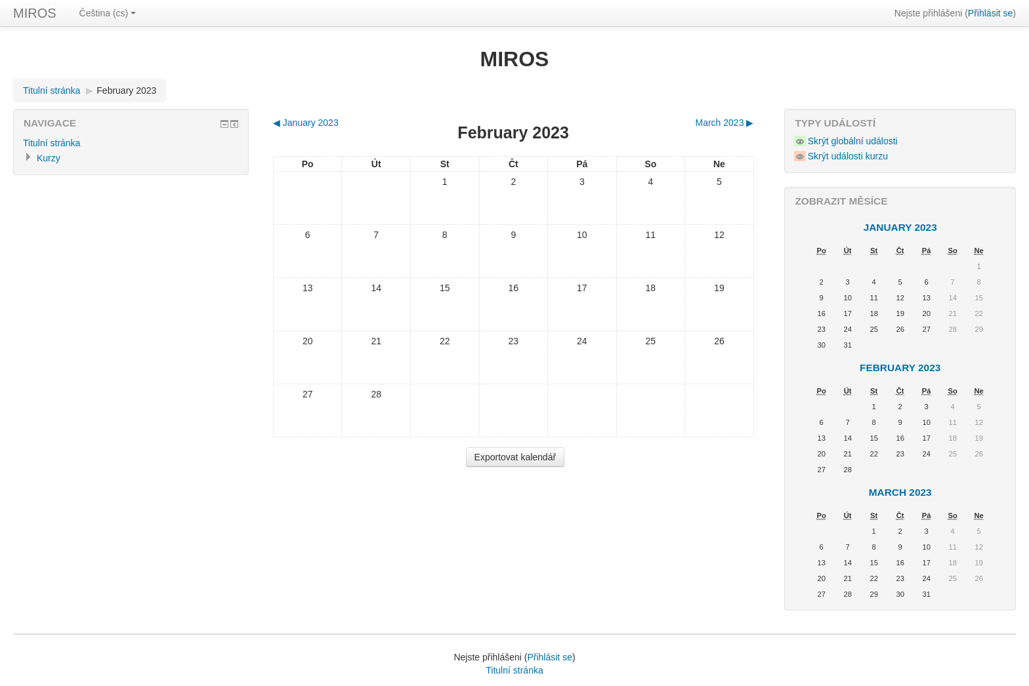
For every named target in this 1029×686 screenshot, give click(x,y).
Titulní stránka (51, 90)
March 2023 (900, 492)
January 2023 (900, 227)
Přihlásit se (990, 13)
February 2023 (126, 90)
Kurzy (48, 158)
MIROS (34, 13)
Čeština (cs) (107, 13)
